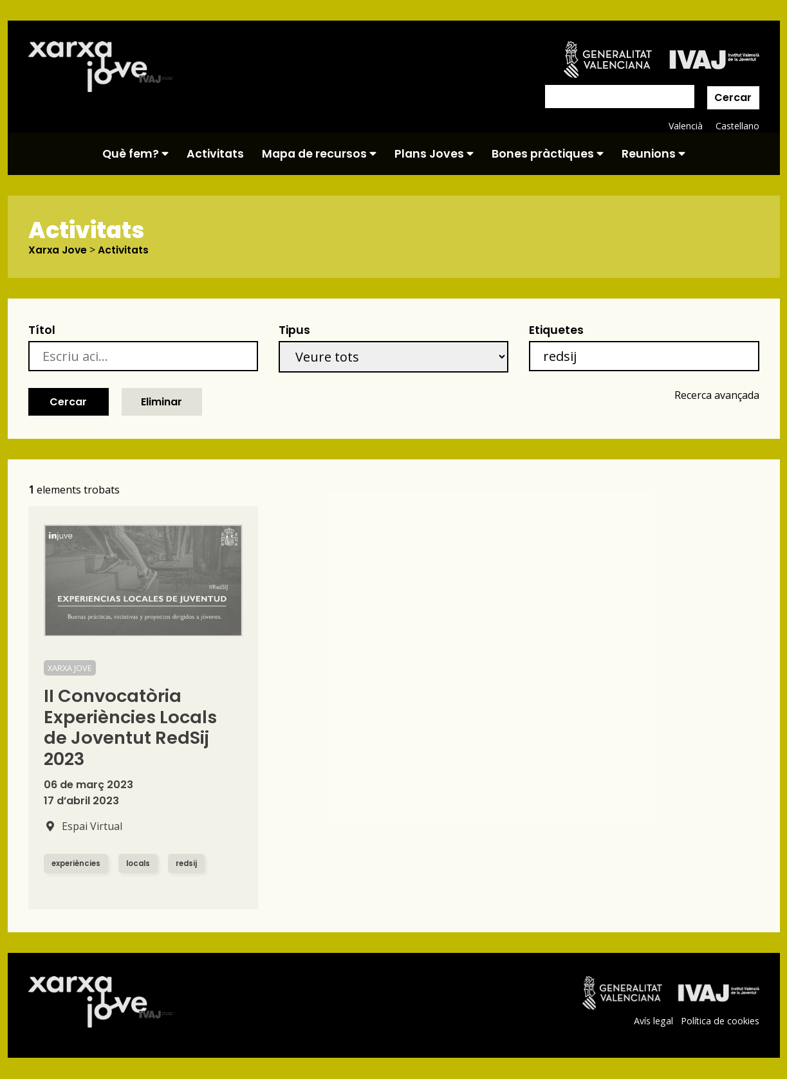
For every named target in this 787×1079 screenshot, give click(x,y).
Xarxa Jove (58, 250)
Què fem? (135, 153)
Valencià (684, 126)
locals (142, 863)
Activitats (215, 153)
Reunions (653, 153)
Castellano (737, 126)
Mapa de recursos (319, 153)
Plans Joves (434, 153)
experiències (77, 863)
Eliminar (161, 401)
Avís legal (652, 1021)
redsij (192, 863)
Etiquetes (556, 330)
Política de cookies (719, 1021)
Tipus (294, 330)
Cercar (733, 97)
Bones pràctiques (548, 153)
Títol (41, 330)
